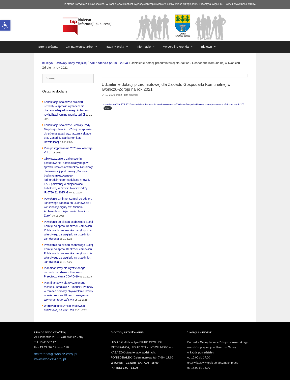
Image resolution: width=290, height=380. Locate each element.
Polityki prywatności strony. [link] (240, 3)
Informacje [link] (148, 47)
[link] (5, 25)
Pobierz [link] (108, 108)
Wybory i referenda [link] (180, 47)
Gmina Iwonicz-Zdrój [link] (84, 47)
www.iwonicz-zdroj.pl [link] (50, 359)
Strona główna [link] (48, 46)
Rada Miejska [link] (119, 47)
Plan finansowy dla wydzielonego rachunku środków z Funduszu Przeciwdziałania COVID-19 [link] (64, 272)
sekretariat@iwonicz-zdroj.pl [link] (55, 354)
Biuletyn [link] (210, 47)
